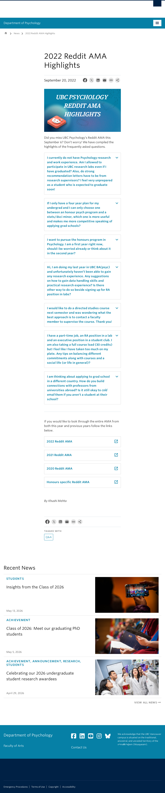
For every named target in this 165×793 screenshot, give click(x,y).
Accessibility (68, 787)
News (17, 33)
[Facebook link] (75, 737)
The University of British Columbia (71, 7)
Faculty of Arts (14, 745)
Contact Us (78, 747)
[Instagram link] (100, 737)
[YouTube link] (92, 737)
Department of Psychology (22, 23)
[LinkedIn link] (83, 737)
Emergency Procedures (16, 787)
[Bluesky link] (109, 737)
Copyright (53, 787)
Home (6, 33)
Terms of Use (38, 787)
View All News (147, 702)
